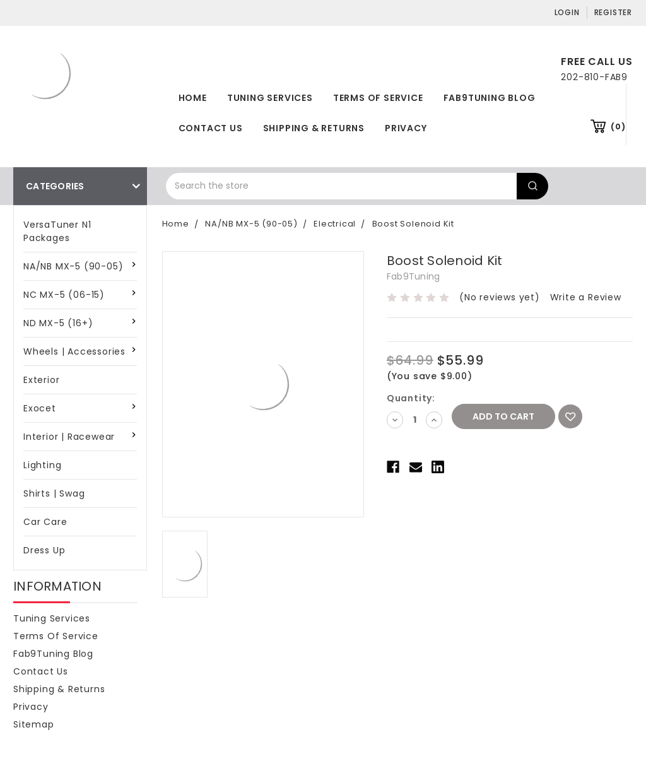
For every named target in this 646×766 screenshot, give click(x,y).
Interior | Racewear (69, 436)
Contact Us (211, 128)
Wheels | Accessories (74, 351)
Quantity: (411, 398)
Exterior (41, 380)
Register (613, 12)
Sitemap (33, 724)
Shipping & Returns (314, 128)
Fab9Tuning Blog (489, 97)
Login (567, 12)
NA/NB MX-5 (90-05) (73, 266)
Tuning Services (270, 97)
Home (193, 97)
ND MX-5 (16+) (58, 323)
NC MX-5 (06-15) (64, 294)
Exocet (39, 408)
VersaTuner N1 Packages (57, 231)
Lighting (42, 465)
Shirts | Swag (54, 493)
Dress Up (44, 550)
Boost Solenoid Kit (413, 224)
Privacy (406, 128)
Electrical (335, 224)
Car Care (45, 522)
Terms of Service (378, 97)
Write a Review (585, 297)
